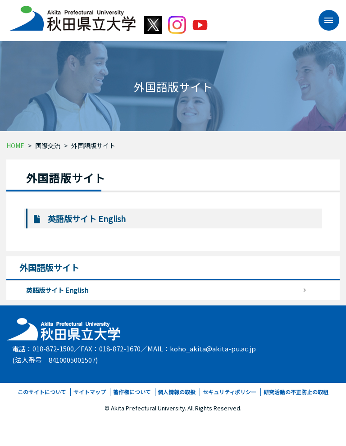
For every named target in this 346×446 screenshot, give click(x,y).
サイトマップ (89, 392)
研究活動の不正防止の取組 (296, 392)
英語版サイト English (87, 218)
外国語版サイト (93, 145)
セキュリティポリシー (229, 392)
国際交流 (47, 145)
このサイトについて (42, 392)
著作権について (132, 392)
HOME (15, 145)
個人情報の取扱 (177, 392)
